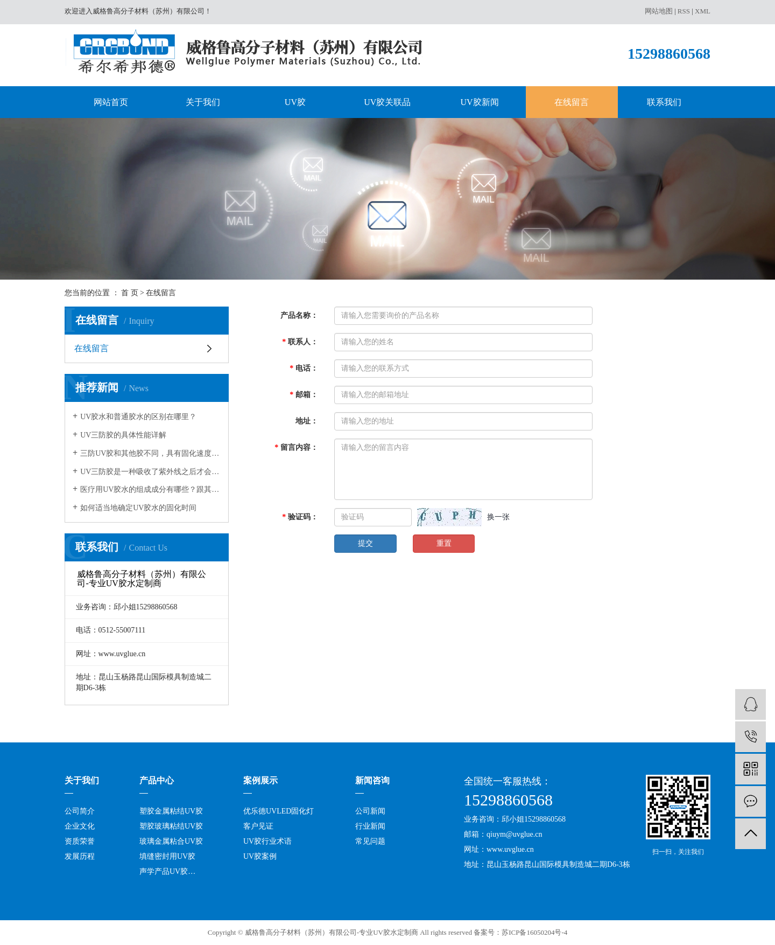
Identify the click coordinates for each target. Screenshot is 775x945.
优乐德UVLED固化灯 (278, 811)
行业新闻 (370, 826)
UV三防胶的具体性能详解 (123, 435)
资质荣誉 (80, 841)
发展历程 (80, 856)
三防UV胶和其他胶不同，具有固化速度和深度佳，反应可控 (150, 453)
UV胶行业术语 (267, 841)
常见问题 (370, 841)
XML (702, 11)
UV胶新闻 (480, 102)
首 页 (129, 293)
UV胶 (295, 102)
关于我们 (203, 102)
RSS (684, 11)
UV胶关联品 (387, 102)
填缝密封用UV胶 (167, 856)
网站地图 (659, 11)
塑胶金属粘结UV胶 (171, 811)
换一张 (498, 517)
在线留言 (571, 102)
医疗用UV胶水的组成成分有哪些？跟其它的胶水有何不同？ (150, 489)
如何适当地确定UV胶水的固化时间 (138, 508)
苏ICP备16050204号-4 (534, 932)
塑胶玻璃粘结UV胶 (171, 826)
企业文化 (80, 826)
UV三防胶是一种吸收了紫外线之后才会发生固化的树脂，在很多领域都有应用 (150, 472)
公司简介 (80, 811)
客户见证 (258, 826)
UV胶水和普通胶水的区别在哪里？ (138, 417)
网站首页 (111, 102)
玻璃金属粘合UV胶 (171, 841)
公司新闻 (370, 811)
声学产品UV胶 (163, 871)
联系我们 (664, 102)
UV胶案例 (260, 856)
